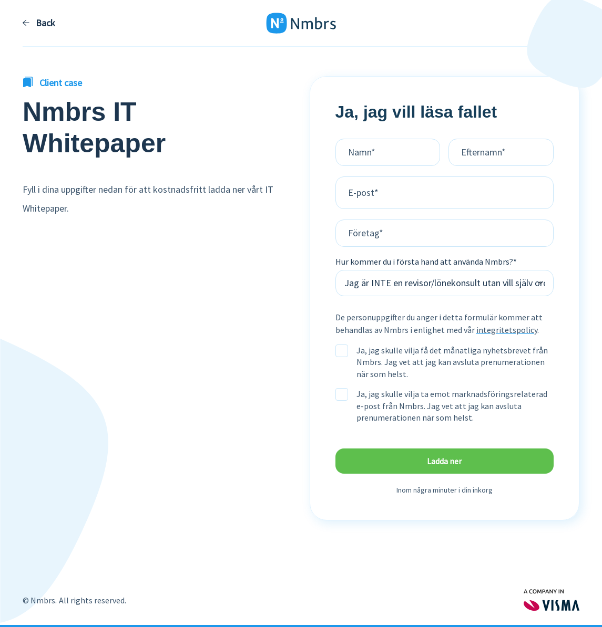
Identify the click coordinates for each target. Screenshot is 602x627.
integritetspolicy (506, 330)
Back (39, 23)
